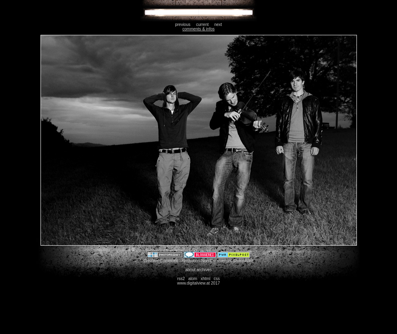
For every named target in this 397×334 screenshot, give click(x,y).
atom (192, 278)
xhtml (205, 278)
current (202, 24)
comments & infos (198, 29)
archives (203, 270)
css (217, 278)
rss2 (181, 278)
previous (182, 24)
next (218, 24)
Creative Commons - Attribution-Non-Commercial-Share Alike (198, 261)
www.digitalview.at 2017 (198, 283)
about (190, 270)
